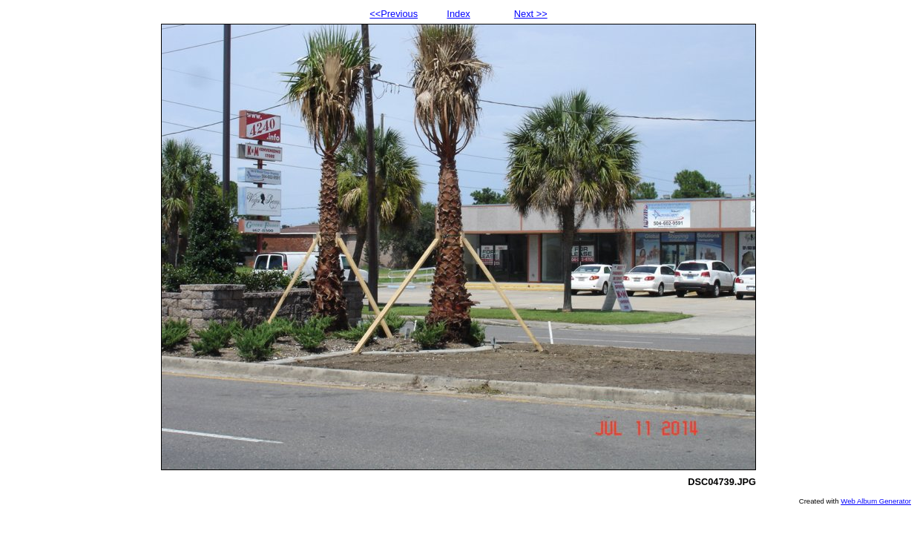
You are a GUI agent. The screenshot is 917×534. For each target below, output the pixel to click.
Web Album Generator (876, 501)
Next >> (531, 13)
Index (458, 13)
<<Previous (393, 13)
